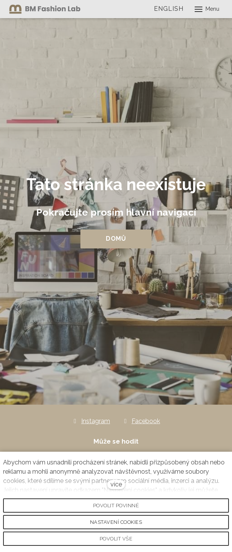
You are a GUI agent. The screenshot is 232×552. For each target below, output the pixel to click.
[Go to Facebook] (141, 421)
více (116, 484)
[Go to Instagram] (91, 421)
